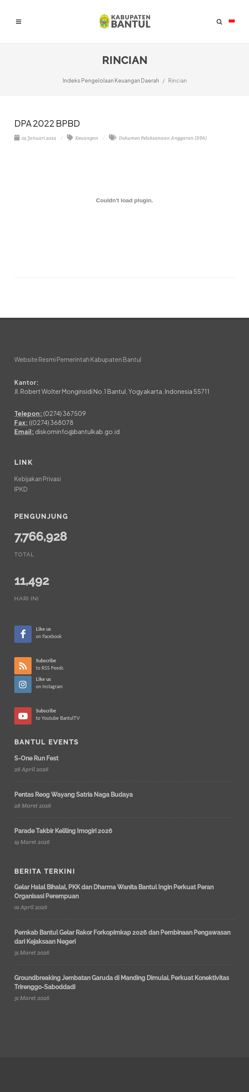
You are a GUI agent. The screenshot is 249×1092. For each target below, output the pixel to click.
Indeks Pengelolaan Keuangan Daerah (111, 80)
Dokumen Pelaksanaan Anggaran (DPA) (158, 138)
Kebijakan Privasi (37, 478)
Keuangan (82, 138)
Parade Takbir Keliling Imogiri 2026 (63, 830)
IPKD (21, 489)
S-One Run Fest (36, 758)
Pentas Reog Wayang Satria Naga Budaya (73, 794)
